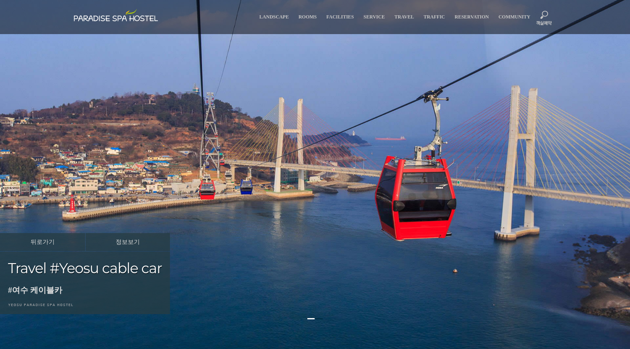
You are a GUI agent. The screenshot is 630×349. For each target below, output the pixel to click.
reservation (472, 17)
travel (404, 17)
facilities (340, 17)
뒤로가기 (43, 242)
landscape (274, 17)
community (514, 17)
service (374, 17)
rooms (308, 17)
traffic (434, 17)
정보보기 (128, 242)
